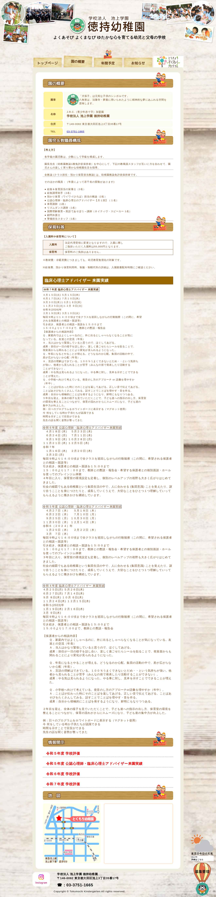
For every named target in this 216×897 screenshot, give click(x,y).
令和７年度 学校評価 (63, 784)
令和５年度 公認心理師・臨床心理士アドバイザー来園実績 (94, 763)
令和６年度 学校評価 (63, 774)
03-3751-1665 (75, 131)
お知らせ (138, 61)
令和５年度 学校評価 (63, 753)
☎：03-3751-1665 (75, 885)
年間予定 (108, 61)
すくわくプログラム (168, 61)
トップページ (47, 61)
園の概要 (78, 61)
